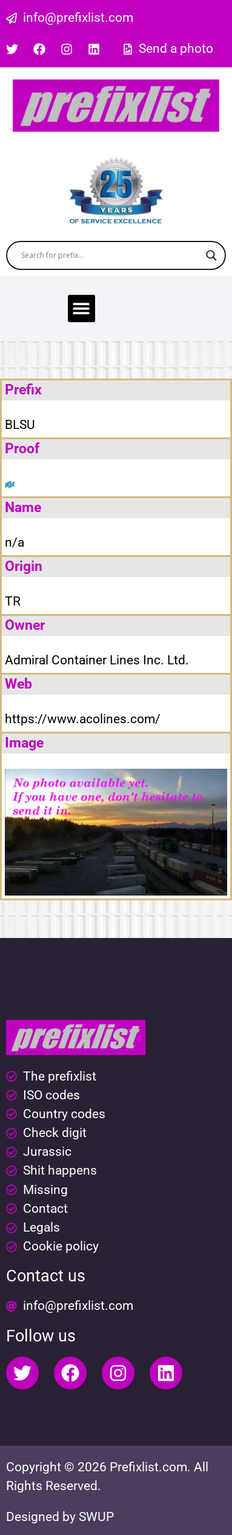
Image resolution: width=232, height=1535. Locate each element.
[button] (81, 308)
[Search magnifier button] (211, 255)
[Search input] (110, 255)
